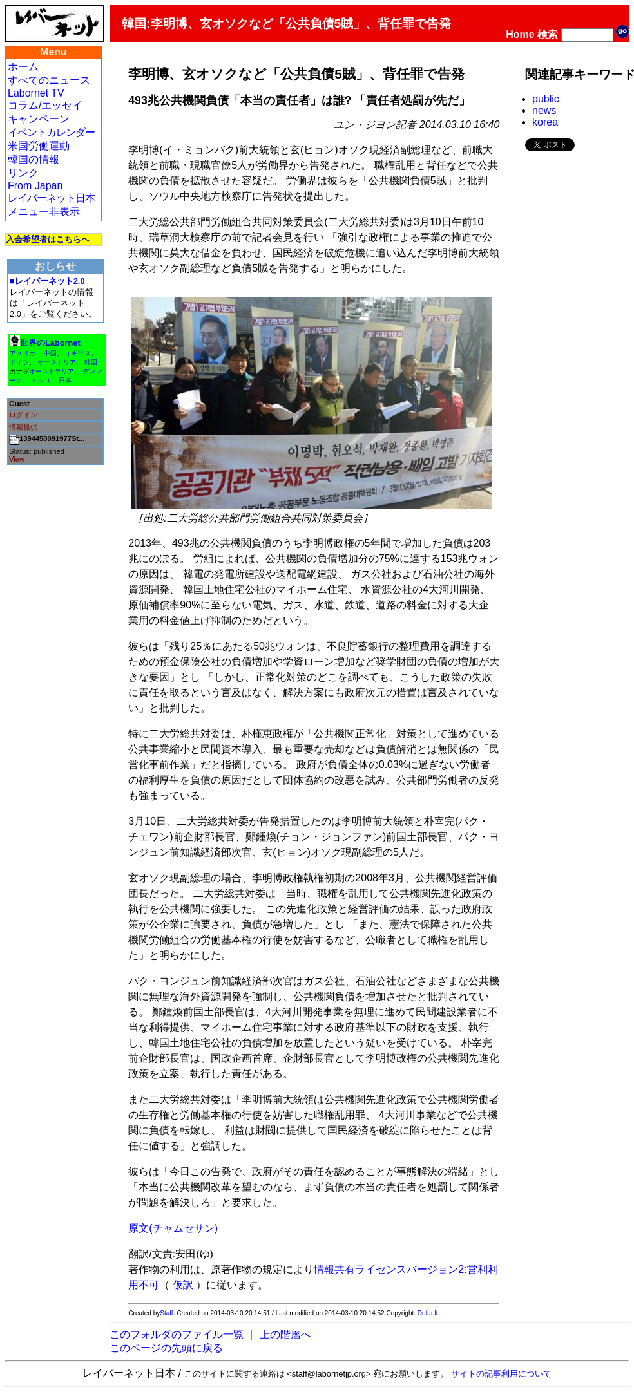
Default (428, 1313)
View (16, 459)
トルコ (40, 380)
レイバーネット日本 (51, 198)
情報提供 (23, 427)
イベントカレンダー (51, 132)
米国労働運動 (39, 145)
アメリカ (22, 353)
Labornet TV (36, 93)
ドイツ (19, 362)
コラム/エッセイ (45, 105)
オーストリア (56, 362)
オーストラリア (51, 371)
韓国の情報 (33, 159)
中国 (50, 353)
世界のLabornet (50, 343)
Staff (166, 1313)
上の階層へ (285, 1334)
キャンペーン (39, 118)
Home (520, 34)
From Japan (35, 185)
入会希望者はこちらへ (48, 239)
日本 (65, 380)
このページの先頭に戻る (166, 1347)
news (544, 110)
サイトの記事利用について (501, 1373)
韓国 (90, 362)
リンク (23, 172)
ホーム (23, 66)
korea (545, 122)
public (545, 98)
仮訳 (183, 1284)
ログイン (23, 415)
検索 (547, 34)
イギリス (78, 353)
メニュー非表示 (44, 211)
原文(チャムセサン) (173, 1228)
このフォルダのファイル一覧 (177, 1334)
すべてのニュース (49, 80)
